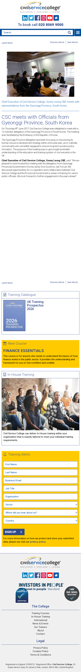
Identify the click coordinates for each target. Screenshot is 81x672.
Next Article (73, 42)
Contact (40, 633)
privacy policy (38, 541)
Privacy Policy (40, 647)
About (40, 630)
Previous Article (57, 42)
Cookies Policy (40, 651)
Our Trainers (40, 627)
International (40, 620)
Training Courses (40, 613)
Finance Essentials (23, 350)
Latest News (7, 43)
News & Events (40, 623)
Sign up (14, 532)
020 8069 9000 (50, 25)
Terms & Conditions (40, 654)
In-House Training (18, 374)
